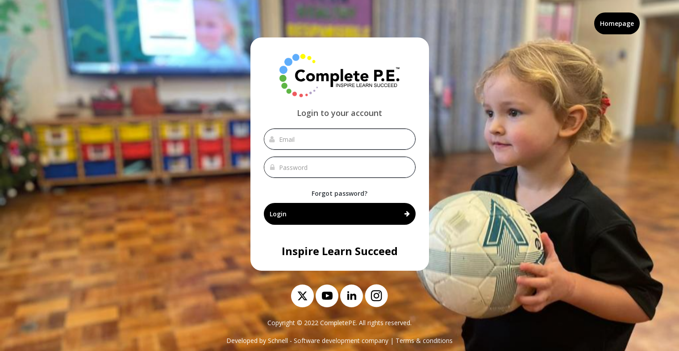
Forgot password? (339, 193)
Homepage (617, 23)
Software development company (341, 340)
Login (340, 213)
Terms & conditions (424, 340)
